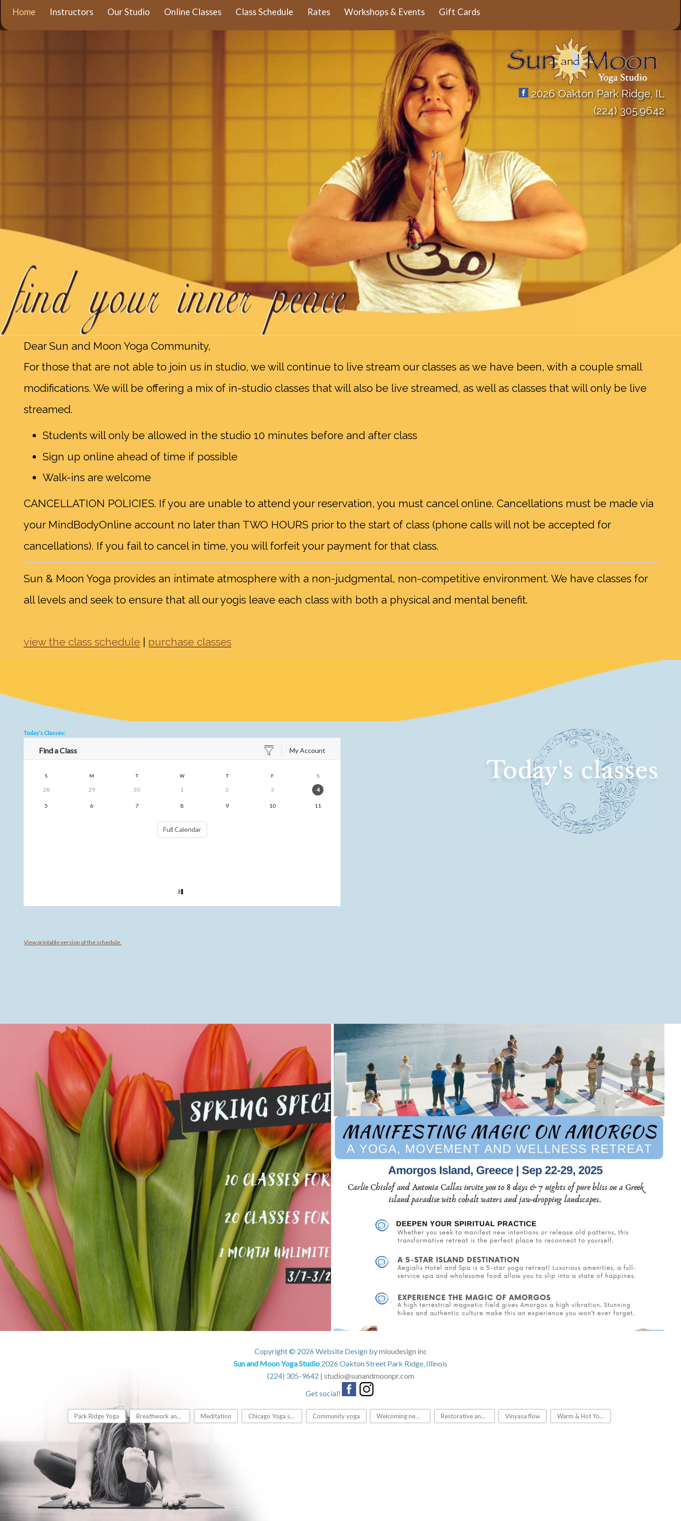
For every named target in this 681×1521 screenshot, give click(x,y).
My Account (307, 750)
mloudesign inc (403, 1351)
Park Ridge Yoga (96, 1416)
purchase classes (189, 642)
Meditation (216, 1416)
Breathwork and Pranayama (163, 1416)
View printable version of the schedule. (73, 942)
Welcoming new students (403, 1416)
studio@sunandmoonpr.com (369, 1375)
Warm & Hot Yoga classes (584, 1416)
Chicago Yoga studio (275, 1416)
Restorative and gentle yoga (468, 1416)
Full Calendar (182, 829)
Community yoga (336, 1416)
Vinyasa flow (522, 1416)
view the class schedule (82, 642)
